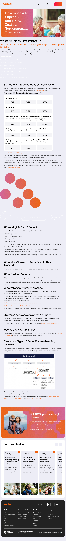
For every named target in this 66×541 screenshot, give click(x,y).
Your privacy (35, 520)
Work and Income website (34, 398)
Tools (5, 518)
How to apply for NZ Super (7, 74)
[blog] (38, 4)
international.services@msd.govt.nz (50, 323)
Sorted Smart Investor (23, 512)
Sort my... (6, 512)
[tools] (28, 4)
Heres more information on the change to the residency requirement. (22, 303)
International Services (41, 392)
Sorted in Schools (22, 514)
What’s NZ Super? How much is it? (9, 60)
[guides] (33, 4)
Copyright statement (37, 522)
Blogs (5, 522)
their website (25, 220)
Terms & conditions (37, 518)
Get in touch (35, 514)
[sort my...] (17, 4)
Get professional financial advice (53, 517)
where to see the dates (13, 167)
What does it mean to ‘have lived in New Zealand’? (13, 68)
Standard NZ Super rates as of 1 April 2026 (11, 62)
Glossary (6, 523)
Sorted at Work (22, 518)
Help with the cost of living (9, 525)
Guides (5, 520)
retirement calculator (47, 429)
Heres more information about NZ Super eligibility (17, 306)
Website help (36, 523)
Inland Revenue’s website (38, 220)
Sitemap (35, 525)
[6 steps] (23, 4)
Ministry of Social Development (16, 153)
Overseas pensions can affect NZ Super (10, 71)
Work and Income (40, 90)
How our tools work (37, 516)
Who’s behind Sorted (37, 512)
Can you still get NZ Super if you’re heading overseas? (14, 77)
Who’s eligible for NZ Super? (7, 65)
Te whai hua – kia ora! (23, 516)
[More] (42, 4)
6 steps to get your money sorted (9, 515)
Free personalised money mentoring (53, 513)
